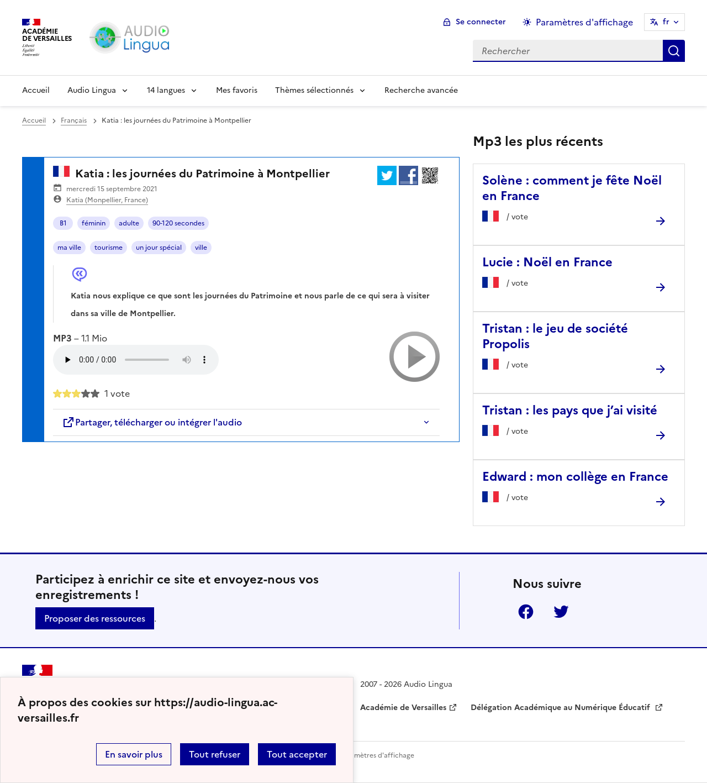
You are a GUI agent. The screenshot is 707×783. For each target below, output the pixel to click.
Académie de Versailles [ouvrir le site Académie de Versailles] (403, 707)
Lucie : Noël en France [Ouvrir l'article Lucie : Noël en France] (547, 262)
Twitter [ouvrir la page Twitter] (561, 611)
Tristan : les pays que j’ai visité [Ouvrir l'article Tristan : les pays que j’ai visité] (569, 410)
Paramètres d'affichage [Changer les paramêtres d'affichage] (584, 22)
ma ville (69, 248)
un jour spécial (159, 248)
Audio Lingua (91, 90)
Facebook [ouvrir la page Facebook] (526, 611)
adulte (129, 223)
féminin (93, 223)
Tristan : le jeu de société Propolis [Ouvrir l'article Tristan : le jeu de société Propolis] (555, 336)
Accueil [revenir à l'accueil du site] (34, 120)
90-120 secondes (178, 223)
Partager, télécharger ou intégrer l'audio (152, 422)
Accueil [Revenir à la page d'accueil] (36, 90)
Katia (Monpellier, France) (107, 200)
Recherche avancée (421, 90)
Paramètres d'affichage (377, 755)
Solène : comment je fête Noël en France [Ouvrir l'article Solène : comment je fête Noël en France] (572, 188)
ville (201, 248)
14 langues (166, 90)
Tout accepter (297, 754)
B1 (63, 223)
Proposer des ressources (94, 618)
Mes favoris (236, 90)
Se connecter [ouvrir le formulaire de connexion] (481, 22)
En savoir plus (133, 754)
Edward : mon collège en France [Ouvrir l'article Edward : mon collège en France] (575, 476)
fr (666, 22)
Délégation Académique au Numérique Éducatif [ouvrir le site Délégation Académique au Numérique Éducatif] (561, 707)
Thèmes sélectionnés (314, 90)
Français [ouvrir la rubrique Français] (74, 120)
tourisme (108, 248)
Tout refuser (214, 754)
